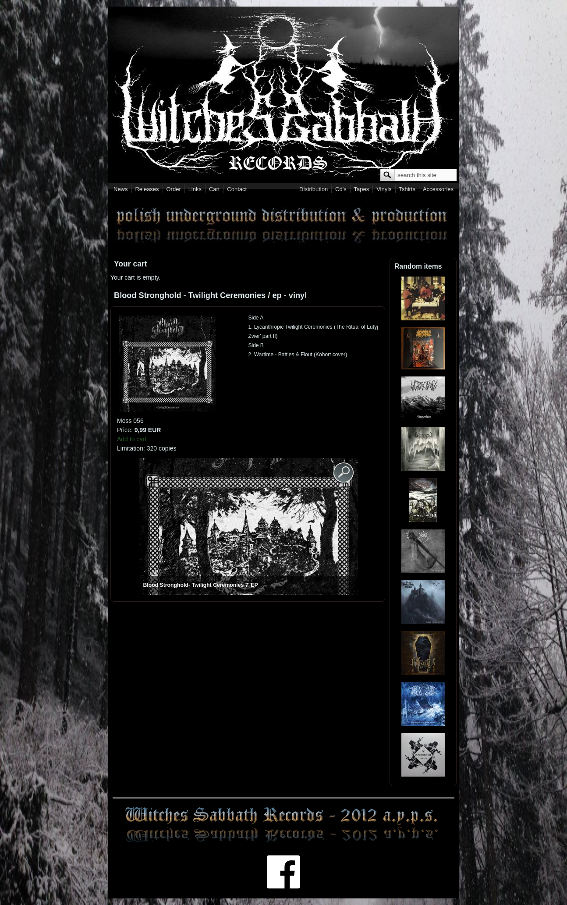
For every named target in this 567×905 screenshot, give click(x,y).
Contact (237, 189)
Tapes (361, 189)
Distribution (313, 189)
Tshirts (407, 189)
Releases (147, 189)
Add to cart (132, 439)
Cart (214, 189)
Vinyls (383, 189)
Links (195, 189)
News (120, 189)
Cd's (341, 189)
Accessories (438, 189)
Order (174, 189)
